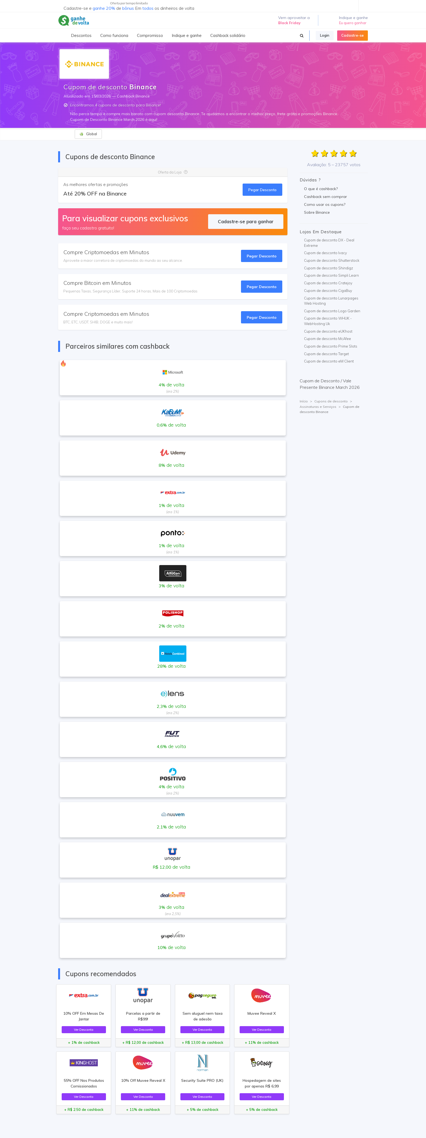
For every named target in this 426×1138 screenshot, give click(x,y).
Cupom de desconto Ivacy (325, 253)
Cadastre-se (352, 35)
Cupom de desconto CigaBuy (328, 290)
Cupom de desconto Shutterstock (331, 260)
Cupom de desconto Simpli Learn (331, 275)
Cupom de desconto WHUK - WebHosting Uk (328, 321)
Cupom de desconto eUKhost (328, 331)
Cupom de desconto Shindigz (328, 268)
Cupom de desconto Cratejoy (328, 283)
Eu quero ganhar (353, 23)
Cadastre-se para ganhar (246, 221)
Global (88, 134)
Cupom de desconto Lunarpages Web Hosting (331, 301)
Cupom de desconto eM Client (329, 361)
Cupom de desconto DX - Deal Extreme (329, 243)
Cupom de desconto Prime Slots (330, 346)
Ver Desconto (83, 1029)
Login (324, 35)
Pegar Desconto (262, 189)
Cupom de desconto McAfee (327, 338)
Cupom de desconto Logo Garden (332, 311)
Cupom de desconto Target (326, 354)
